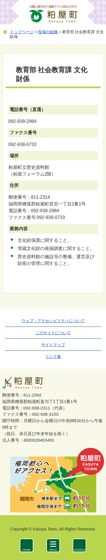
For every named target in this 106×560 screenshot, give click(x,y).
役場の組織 (48, 32)
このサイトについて (53, 333)
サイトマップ (53, 344)
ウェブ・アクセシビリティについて (53, 320)
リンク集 (53, 356)
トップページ (22, 32)
